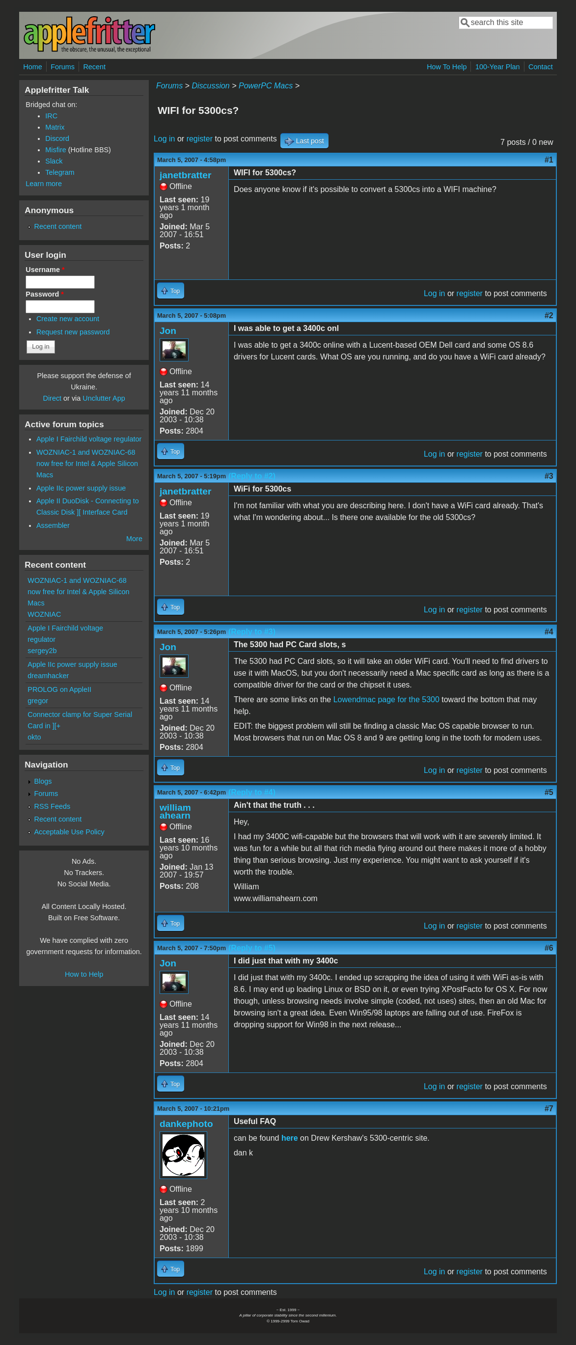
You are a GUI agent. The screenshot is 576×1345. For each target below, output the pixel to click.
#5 (549, 792)
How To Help (446, 67)
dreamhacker (48, 676)
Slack (53, 161)
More (134, 539)
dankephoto (186, 1124)
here (289, 1138)
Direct (52, 398)
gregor (37, 701)
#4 (549, 632)
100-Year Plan (497, 67)
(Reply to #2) (251, 476)
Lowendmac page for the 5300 (386, 699)
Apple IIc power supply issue (81, 488)
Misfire (55, 150)
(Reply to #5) (251, 948)
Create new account (67, 319)
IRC (51, 116)
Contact (540, 67)
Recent (94, 67)
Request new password (73, 332)
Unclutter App (103, 398)
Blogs (43, 781)
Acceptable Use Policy (69, 832)
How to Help (84, 974)
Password (45, 294)
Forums (63, 67)
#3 (549, 476)
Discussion (210, 86)
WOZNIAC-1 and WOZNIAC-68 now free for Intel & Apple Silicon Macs (87, 463)
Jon (168, 331)
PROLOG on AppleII (59, 689)
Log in (164, 139)
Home (32, 67)
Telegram (59, 172)
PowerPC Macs (266, 86)
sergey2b (41, 651)
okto (34, 737)
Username (45, 270)
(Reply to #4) (251, 792)
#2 (549, 315)
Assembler (53, 525)
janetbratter (186, 175)
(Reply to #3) (251, 632)
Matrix (54, 127)
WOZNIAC (44, 614)
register (200, 139)
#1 (549, 160)
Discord (57, 138)
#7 (549, 1108)
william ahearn (175, 811)
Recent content (58, 226)
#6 (549, 948)
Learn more (44, 184)
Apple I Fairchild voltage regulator (88, 439)
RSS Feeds (52, 806)
